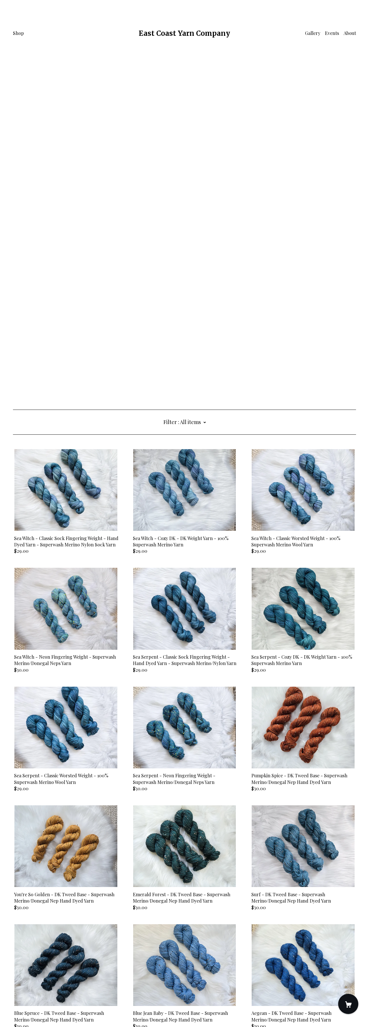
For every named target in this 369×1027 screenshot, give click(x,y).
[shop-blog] (23, 978)
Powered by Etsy (30, 1010)
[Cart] (348, 1004)
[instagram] (15, 978)
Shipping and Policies (36, 994)
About (350, 33)
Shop (18, 33)
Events (332, 33)
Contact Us (24, 988)
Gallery (312, 33)
